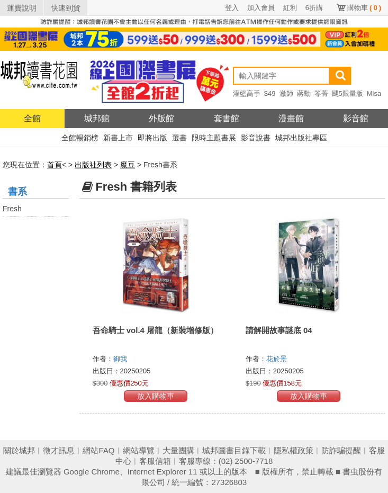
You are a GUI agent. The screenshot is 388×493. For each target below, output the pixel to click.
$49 (270, 93)
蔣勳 (304, 93)
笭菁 (321, 93)
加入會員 (261, 8)
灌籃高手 (246, 93)
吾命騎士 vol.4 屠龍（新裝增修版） (156, 330)
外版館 (161, 118)
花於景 (277, 359)
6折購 (314, 8)
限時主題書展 (214, 137)
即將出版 (152, 137)
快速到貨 (65, 8)
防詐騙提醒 (341, 450)
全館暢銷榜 (79, 137)
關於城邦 (19, 450)
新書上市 (118, 137)
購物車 (364, 8)
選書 (179, 137)
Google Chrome (92, 471)
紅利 (290, 8)
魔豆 (127, 164)
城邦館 (97, 118)
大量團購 (178, 450)
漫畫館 (291, 118)
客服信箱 (155, 460)
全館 (32, 118)
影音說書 (255, 137)
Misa (374, 93)
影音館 (355, 118)
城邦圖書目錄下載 (234, 450)
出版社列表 (93, 164)
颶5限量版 (347, 93)
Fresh (12, 208)
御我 (121, 359)
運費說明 (22, 8)
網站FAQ (98, 450)
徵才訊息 (59, 450)
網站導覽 (139, 450)
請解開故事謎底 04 (279, 330)
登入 (232, 8)
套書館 (226, 118)
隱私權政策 (293, 450)
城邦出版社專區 (301, 137)
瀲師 (286, 93)
